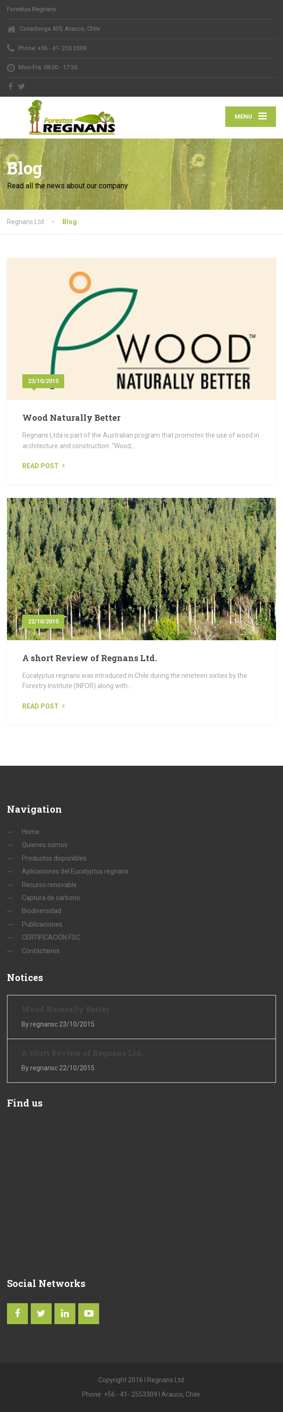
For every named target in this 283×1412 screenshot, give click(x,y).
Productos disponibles (54, 858)
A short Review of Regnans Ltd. (89, 657)
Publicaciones (42, 924)
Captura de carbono (51, 898)
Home (31, 831)
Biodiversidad (41, 911)
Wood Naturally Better (71, 417)
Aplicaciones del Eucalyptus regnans (75, 871)
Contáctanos (41, 951)
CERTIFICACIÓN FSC (51, 937)
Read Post (40, 466)
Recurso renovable (49, 884)
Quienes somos (44, 845)
